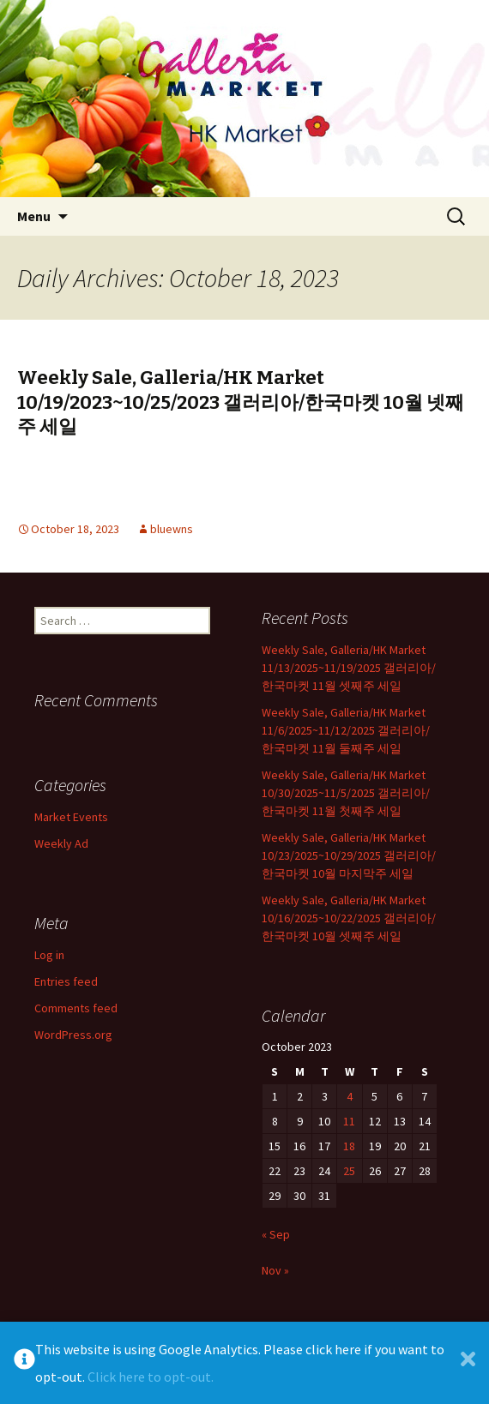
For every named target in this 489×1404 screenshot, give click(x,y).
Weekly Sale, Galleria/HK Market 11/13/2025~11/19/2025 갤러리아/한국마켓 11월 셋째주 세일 (349, 667)
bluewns (171, 529)
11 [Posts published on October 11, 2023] (349, 1121)
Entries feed (66, 981)
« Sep (276, 1234)
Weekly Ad (61, 843)
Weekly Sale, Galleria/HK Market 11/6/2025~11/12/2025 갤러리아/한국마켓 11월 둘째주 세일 (346, 730)
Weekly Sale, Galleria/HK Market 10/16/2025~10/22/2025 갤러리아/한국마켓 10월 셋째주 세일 (349, 918)
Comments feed (76, 1008)
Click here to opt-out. (151, 1376)
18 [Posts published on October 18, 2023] (349, 1146)
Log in (49, 955)
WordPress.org (73, 1034)
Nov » (275, 1270)
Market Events (71, 817)
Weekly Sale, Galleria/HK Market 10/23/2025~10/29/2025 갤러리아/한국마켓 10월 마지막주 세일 (349, 855)
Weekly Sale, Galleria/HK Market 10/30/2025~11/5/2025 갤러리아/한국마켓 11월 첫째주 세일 (346, 793)
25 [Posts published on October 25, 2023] (349, 1171)
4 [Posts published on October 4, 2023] (350, 1096)
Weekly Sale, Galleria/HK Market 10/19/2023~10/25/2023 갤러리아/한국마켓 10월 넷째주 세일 (240, 402)
